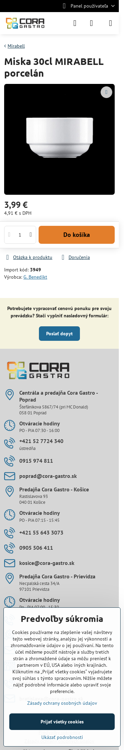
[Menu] (110, 23)
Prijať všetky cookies (62, 722)
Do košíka (76, 235)
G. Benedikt (35, 277)
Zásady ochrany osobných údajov (62, 703)
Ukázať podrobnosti (62, 737)
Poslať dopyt (59, 333)
